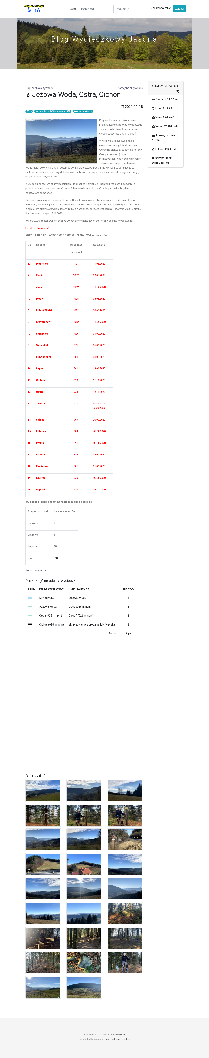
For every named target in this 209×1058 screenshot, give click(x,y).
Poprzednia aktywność (39, 88)
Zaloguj (179, 8)
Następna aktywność (130, 88)
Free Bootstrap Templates (118, 1039)
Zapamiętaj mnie (159, 8)
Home (72, 9)
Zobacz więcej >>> (36, 570)
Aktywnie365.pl (117, 1034)
